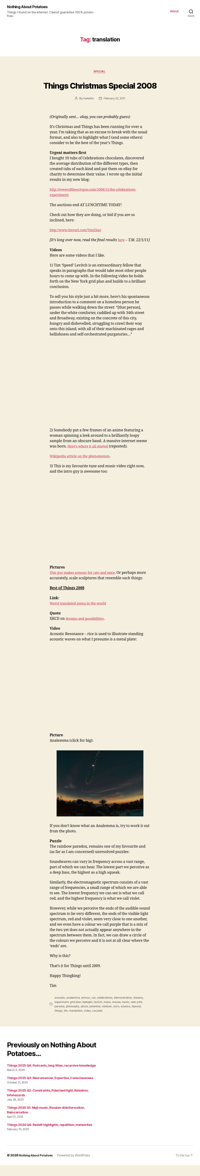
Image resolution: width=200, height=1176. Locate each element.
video (87, 1021)
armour (85, 1009)
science (128, 1017)
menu (109, 1013)
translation (76, 1021)
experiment (62, 1013)
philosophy (73, 1017)
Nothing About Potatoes (30, 7)
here (121, 241)
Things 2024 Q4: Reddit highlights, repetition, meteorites (49, 1136)
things (58, 1021)
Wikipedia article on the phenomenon (82, 462)
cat (94, 1009)
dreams (139, 1009)
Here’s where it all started (90, 452)
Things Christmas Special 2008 (100, 85)
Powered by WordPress (75, 1166)
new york (139, 1013)
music (128, 1013)
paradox (60, 1017)
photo (85, 1017)
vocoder (98, 1021)
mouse (118, 1013)
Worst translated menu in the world (80, 615)
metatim (87, 99)
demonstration (124, 1009)
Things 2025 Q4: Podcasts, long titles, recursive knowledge (51, 1076)
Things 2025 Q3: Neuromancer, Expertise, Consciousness (50, 1089)
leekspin (88, 1013)
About (174, 11)
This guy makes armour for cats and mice (85, 579)
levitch (99, 1013)
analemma (73, 1009)
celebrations (105, 1009)
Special (100, 72)
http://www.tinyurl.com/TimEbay (78, 231)
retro (118, 1017)
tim (66, 1021)
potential (96, 1017)
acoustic (60, 1009)
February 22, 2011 (114, 99)
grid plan (76, 1013)
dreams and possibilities (87, 630)
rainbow (109, 1017)
